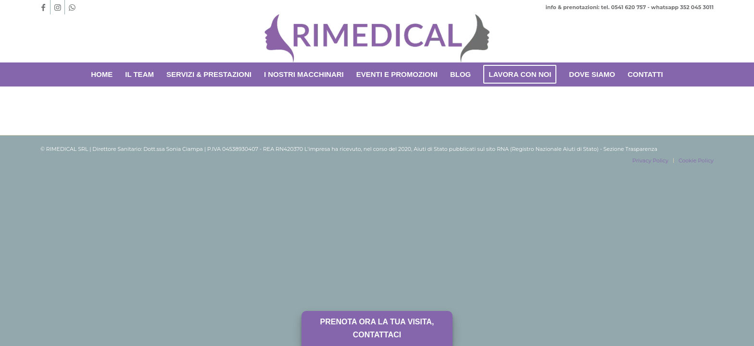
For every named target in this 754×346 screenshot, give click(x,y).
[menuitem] (102, 74)
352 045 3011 (697, 7)
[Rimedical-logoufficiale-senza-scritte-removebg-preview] (377, 38)
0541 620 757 (628, 7)
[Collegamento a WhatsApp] (72, 7)
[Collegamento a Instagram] (57, 7)
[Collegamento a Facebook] (43, 7)
